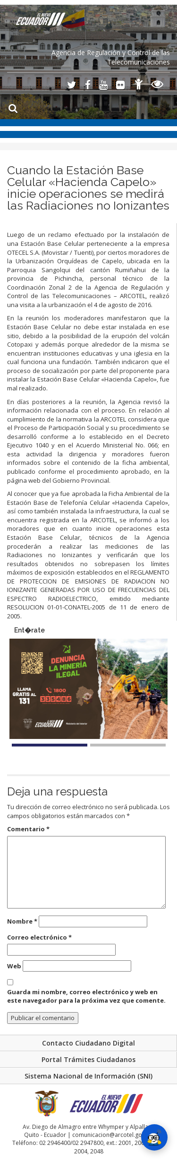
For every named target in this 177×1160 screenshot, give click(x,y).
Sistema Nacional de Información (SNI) (88, 1075)
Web (14, 966)
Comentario (28, 829)
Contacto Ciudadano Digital (88, 1042)
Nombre (22, 921)
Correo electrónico (39, 937)
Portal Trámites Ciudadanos (88, 1059)
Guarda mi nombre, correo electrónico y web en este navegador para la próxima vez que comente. (86, 996)
